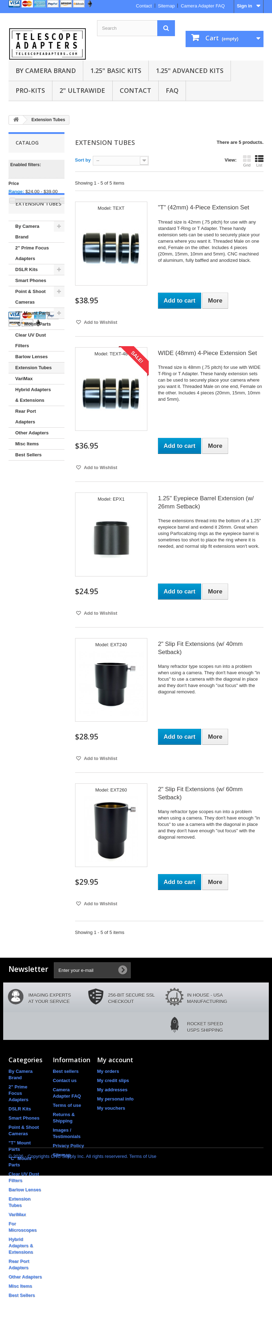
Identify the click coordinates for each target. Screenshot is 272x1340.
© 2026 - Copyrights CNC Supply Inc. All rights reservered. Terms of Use (82, 1320)
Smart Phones (30, 305)
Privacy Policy (68, 1145)
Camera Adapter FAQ (203, 6)
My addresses (112, 1089)
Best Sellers (28, 479)
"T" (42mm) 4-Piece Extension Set (203, 207)
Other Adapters (32, 457)
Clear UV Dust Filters (30, 365)
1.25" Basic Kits (115, 70)
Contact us (64, 1080)
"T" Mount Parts (32, 337)
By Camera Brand (46, 70)
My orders (108, 1071)
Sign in (244, 6)
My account (115, 1059)
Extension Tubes (33, 392)
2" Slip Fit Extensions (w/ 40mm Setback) (200, 648)
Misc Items (27, 468)
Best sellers (66, 1071)
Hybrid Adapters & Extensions (33, 419)
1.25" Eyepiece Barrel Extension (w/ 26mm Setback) (206, 502)
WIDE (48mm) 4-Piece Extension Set (207, 353)
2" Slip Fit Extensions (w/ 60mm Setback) (200, 793)
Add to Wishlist (100, 322)
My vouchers (111, 1108)
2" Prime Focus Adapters (32, 278)
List (259, 160)
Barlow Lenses (31, 381)
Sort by (83, 160)
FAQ (172, 90)
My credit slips (113, 1080)
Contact (144, 6)
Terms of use (67, 1105)
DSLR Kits (26, 294)
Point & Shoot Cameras (30, 321)
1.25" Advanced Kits (189, 70)
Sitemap (166, 6)
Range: (16, 191)
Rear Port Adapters (25, 441)
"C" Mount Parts (33, 348)
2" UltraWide (82, 90)
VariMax (24, 403)
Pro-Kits (30, 90)
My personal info (115, 1099)
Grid (247, 160)
